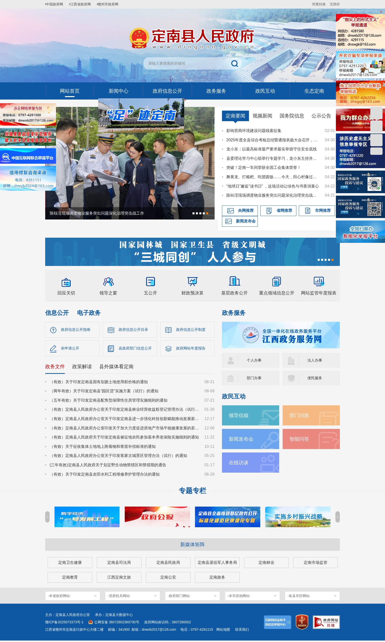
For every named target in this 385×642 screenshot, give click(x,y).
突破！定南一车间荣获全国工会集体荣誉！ (263, 167)
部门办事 (254, 378)
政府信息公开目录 (134, 330)
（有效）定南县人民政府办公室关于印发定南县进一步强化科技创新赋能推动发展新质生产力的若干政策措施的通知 (125, 420)
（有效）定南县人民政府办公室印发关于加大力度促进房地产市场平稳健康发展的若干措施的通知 (125, 429)
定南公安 (168, 579)
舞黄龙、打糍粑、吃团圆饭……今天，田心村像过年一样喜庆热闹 (273, 177)
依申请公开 (71, 349)
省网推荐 (284, 210)
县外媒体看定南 (116, 367)
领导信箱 (239, 415)
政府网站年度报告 (191, 349)
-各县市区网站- (299, 597)
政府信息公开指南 (76, 330)
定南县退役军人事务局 (217, 564)
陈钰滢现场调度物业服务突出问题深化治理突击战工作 (273, 195)
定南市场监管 (315, 564)
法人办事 (315, 360)
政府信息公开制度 (191, 330)
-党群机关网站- (119, 597)
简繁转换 (319, 4)
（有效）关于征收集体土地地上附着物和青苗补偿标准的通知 (103, 448)
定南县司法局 (119, 564)
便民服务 (315, 378)
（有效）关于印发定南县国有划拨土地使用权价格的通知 (99, 383)
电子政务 (89, 312)
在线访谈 (239, 462)
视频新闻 (262, 115)
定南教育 (70, 579)
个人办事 (254, 360)
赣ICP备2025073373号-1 (64, 624)
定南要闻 (235, 115)
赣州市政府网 (113, 4)
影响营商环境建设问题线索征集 (253, 131)
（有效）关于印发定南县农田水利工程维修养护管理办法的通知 (105, 475)
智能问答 (300, 439)
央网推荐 (246, 210)
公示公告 (321, 115)
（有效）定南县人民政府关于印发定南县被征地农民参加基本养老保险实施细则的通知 (124, 439)
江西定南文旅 (119, 579)
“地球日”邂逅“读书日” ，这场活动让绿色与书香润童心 (272, 186)
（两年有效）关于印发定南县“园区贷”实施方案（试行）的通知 (104, 392)
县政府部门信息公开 (136, 349)
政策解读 (82, 367)
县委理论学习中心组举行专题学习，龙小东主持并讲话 (273, 158)
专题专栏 (192, 492)
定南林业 (266, 564)
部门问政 (300, 415)
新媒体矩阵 (192, 546)
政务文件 (55, 367)
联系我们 (242, 631)
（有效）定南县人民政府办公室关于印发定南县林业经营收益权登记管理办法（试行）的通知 (125, 411)
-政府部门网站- (179, 597)
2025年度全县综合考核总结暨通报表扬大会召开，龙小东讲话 (273, 140)
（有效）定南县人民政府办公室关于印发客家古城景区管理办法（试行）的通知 (118, 457)
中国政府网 (56, 4)
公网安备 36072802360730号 (116, 624)
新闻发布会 (246, 221)
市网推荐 (323, 210)
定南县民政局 (168, 564)
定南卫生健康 (70, 564)
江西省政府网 (83, 4)
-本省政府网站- (59, 597)
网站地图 (223, 631)
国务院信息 (292, 115)
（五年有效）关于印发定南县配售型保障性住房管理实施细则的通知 (108, 401)
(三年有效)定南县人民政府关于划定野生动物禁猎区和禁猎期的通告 (108, 466)
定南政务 (217, 579)
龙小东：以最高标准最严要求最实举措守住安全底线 (271, 149)
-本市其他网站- (239, 597)
